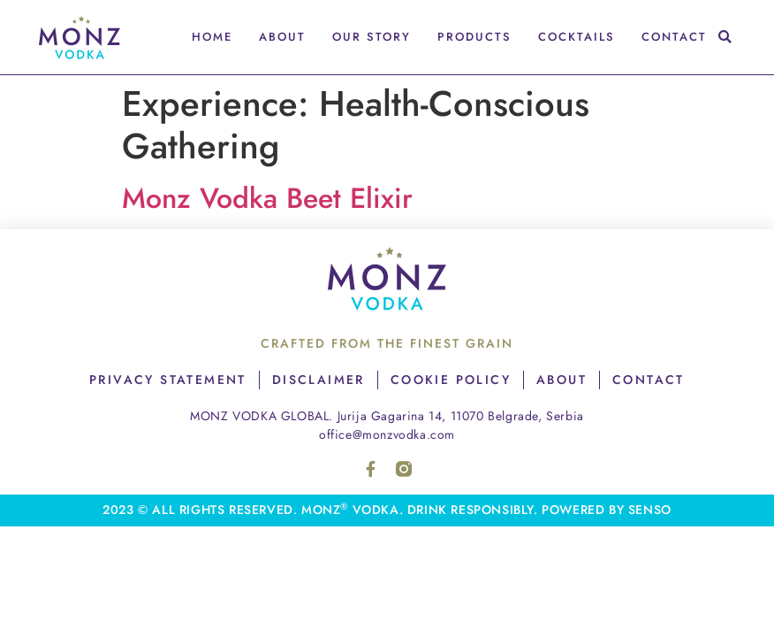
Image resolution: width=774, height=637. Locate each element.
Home (212, 36)
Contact (674, 36)
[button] (725, 38)
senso (650, 509)
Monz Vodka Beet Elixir (267, 198)
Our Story (371, 36)
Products (474, 36)
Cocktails (576, 36)
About (282, 36)
